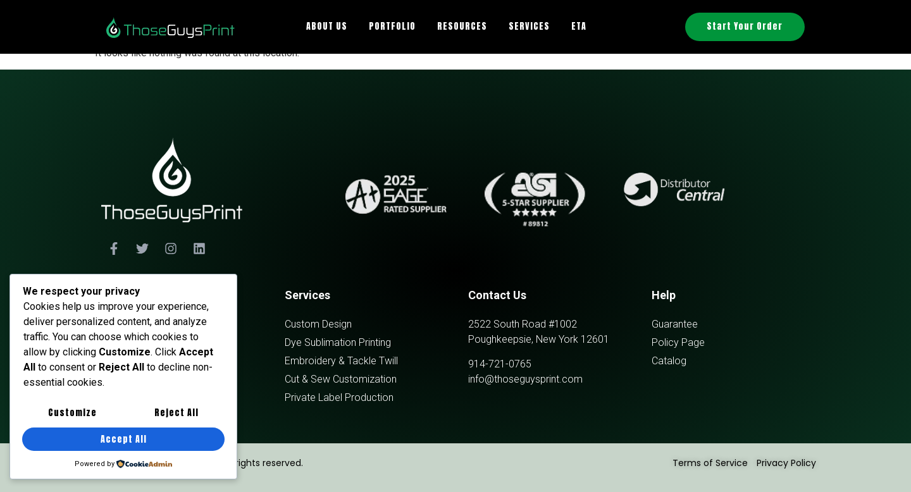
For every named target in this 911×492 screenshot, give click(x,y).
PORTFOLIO (392, 26)
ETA (578, 26)
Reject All (176, 413)
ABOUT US (326, 26)
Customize (72, 413)
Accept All (124, 439)
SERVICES (529, 26)
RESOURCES (462, 26)
